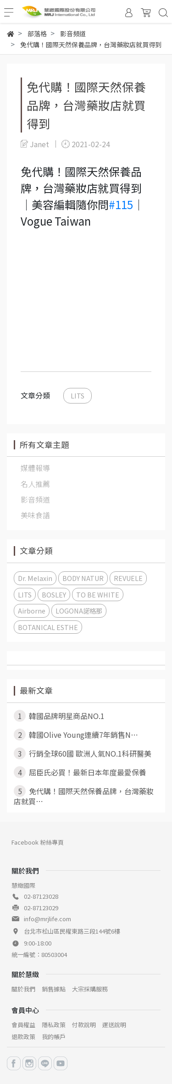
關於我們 (23, 988)
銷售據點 (54, 988)
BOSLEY (54, 594)
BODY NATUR (83, 578)
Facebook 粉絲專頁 (37, 842)
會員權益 (23, 1024)
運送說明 (114, 1024)
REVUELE (128, 578)
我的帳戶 (54, 1036)
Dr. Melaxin (35, 578)
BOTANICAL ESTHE (48, 627)
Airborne (31, 610)
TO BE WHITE (97, 594)
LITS (77, 395)
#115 (121, 204)
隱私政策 (54, 1024)
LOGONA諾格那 (78, 610)
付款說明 (84, 1024)
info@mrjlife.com (47, 918)
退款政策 (23, 1036)
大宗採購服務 (90, 988)
